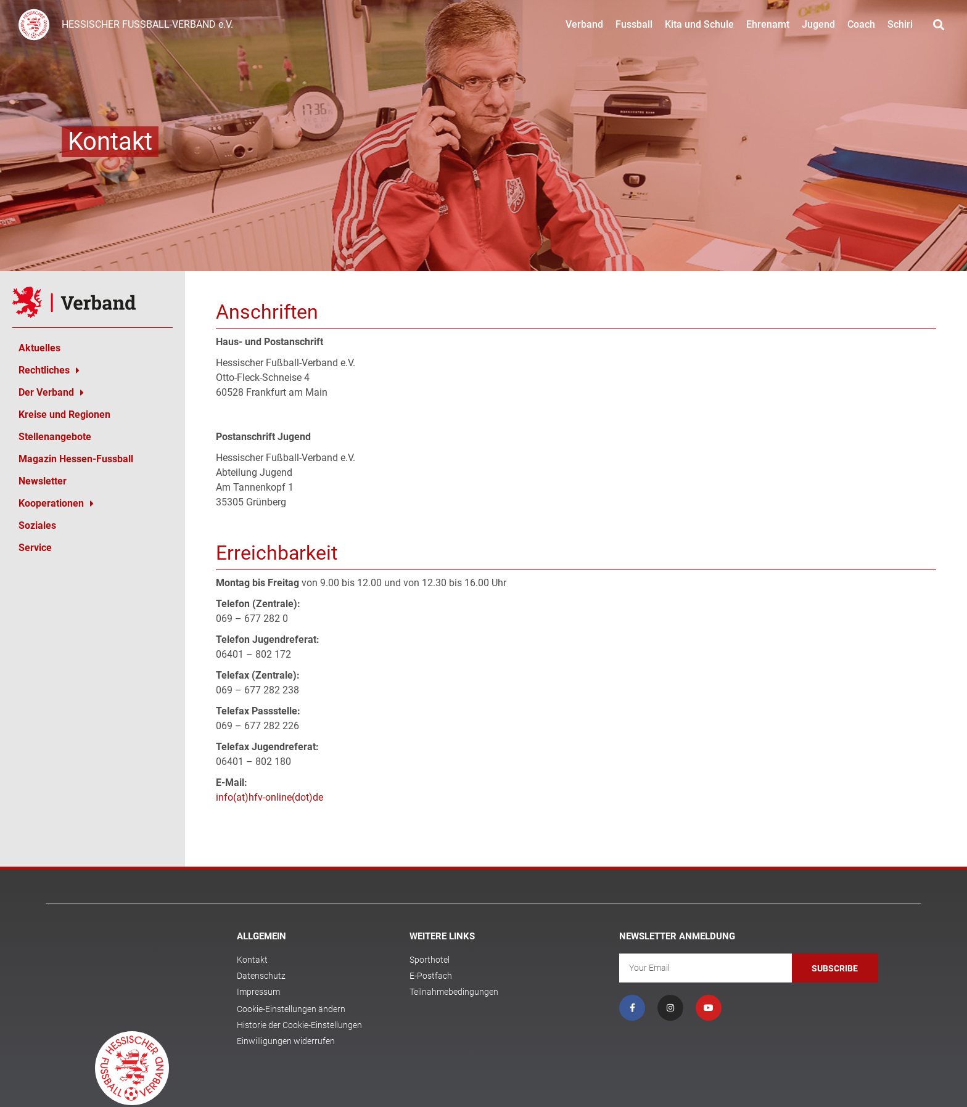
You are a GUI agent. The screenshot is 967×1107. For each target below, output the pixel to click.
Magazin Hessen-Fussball (76, 459)
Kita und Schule (699, 24)
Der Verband (51, 393)
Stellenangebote (55, 437)
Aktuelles (39, 348)
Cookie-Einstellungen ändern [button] (291, 1009)
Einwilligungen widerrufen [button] (286, 1041)
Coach (861, 24)
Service (35, 548)
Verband (584, 24)
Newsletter (43, 481)
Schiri (900, 24)
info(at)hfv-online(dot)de (269, 797)
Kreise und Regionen (64, 414)
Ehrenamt (767, 24)
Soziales (37, 525)
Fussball (633, 24)
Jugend (818, 24)
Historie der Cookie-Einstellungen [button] (299, 1025)
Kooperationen (56, 503)
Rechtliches (49, 370)
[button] (938, 25)
